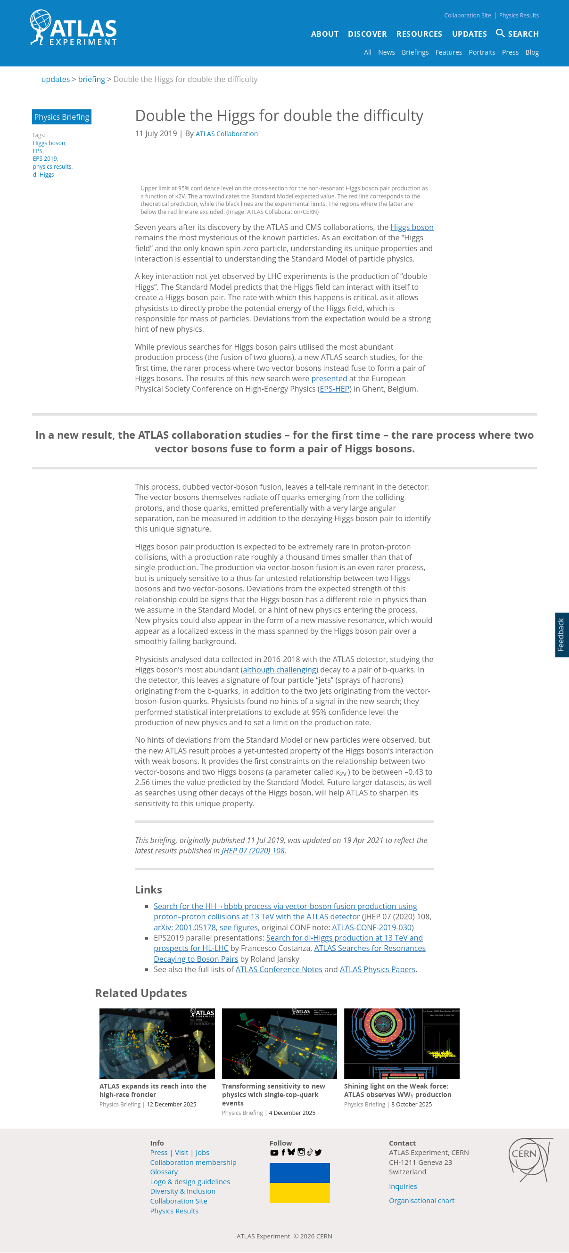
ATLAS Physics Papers (377, 969)
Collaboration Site (468, 15)
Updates (469, 34)
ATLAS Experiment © (268, 1236)
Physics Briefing (61, 117)
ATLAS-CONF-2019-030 (372, 927)
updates (55, 79)
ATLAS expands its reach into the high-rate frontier (152, 1090)
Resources (419, 34)
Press (510, 52)
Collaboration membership (193, 1162)
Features (449, 52)
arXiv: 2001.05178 (185, 927)
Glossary (164, 1171)
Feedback (560, 634)
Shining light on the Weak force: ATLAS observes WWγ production (398, 1090)
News (386, 52)
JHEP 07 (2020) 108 (253, 850)
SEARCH (523, 34)
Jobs (202, 1152)
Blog (532, 52)
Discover (367, 34)
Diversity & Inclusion (183, 1191)
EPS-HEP (334, 389)
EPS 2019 (45, 159)
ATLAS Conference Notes (279, 969)
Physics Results (519, 15)
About (325, 34)
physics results (52, 167)
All (367, 52)
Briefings (415, 52)
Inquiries (403, 1186)
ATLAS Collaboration (227, 133)
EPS (37, 151)
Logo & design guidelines (190, 1181)
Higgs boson (49, 143)
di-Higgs (43, 175)
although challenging (279, 669)
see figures (239, 927)
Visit (181, 1152)
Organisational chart (421, 1200)
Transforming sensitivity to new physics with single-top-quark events (273, 1094)
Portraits (482, 52)
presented (329, 378)
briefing (91, 79)
